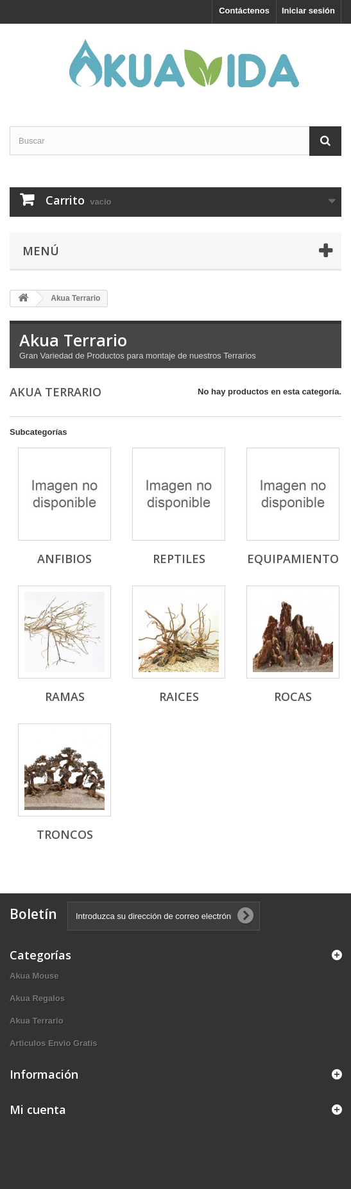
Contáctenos (244, 10)
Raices (179, 696)
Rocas (293, 696)
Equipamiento (293, 558)
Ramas (65, 696)
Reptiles (179, 558)
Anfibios (64, 558)
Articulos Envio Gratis (54, 1043)
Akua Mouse (34, 976)
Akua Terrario (37, 1020)
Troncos (65, 834)
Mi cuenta (38, 1109)
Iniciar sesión (308, 10)
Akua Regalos (37, 998)
